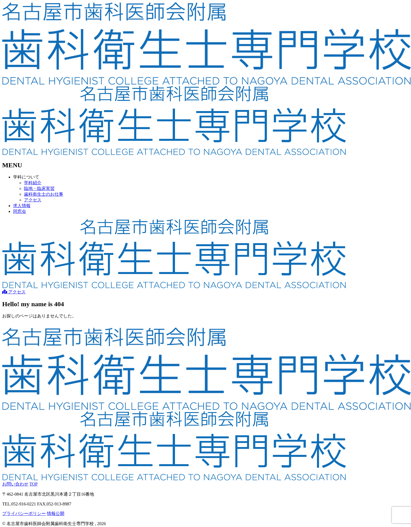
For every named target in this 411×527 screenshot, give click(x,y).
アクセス (32, 200)
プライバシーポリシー (24, 513)
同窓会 (19, 211)
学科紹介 (32, 182)
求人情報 (22, 205)
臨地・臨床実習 (39, 188)
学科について (26, 177)
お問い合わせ (15, 484)
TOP (33, 484)
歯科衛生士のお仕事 (43, 194)
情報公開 (55, 513)
